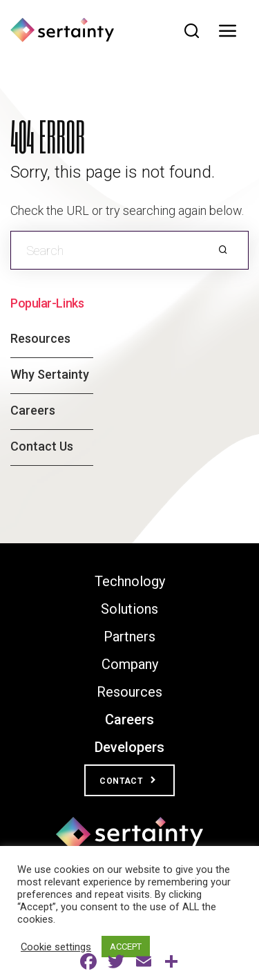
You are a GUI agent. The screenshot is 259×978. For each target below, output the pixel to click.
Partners (129, 636)
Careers (32, 410)
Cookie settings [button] (56, 947)
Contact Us (41, 446)
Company (130, 664)
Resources (40, 338)
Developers (129, 747)
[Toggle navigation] (231, 31)
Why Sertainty (49, 374)
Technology (130, 581)
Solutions (129, 609)
